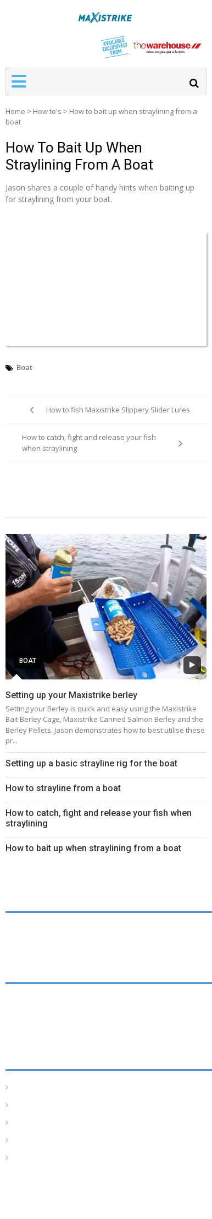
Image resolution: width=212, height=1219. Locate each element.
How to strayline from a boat (63, 788)
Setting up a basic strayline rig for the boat (91, 763)
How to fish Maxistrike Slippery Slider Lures (118, 410)
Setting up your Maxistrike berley (71, 695)
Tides (23, 1140)
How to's (47, 111)
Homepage (33, 1087)
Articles (27, 1123)
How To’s (30, 1105)
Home (15, 111)
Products (30, 1158)
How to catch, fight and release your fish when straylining (89, 442)
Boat (24, 367)
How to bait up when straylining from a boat (79, 156)
